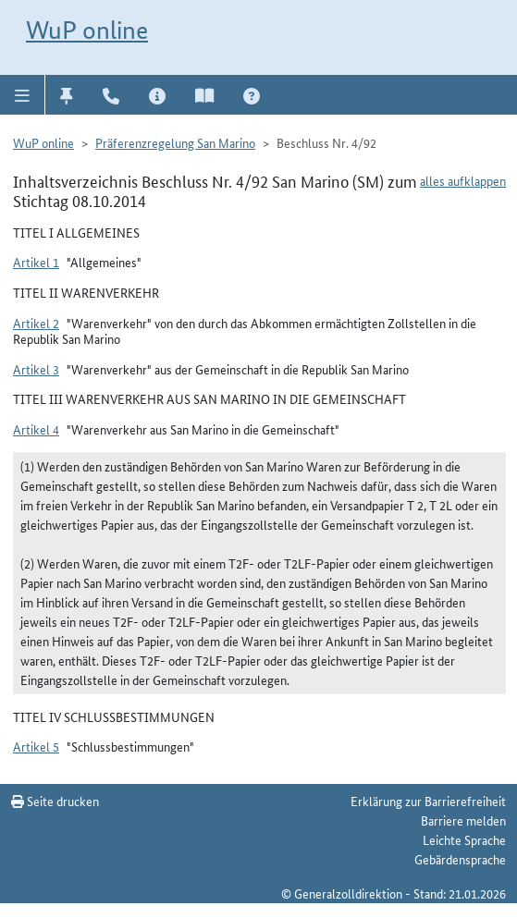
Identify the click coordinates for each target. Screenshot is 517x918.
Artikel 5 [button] (36, 746)
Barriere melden (463, 820)
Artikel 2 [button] (36, 322)
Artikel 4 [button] (36, 429)
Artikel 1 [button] (36, 261)
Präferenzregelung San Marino (175, 142)
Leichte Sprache (464, 839)
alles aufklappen (463, 180)
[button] (22, 94)
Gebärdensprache (460, 859)
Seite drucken (55, 800)
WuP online (87, 30)
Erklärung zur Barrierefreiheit (428, 800)
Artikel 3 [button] (36, 369)
